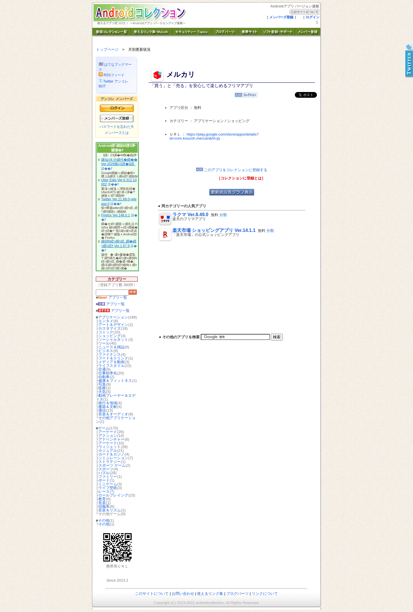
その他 (103, 520)
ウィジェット (109, 447)
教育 (102, 499)
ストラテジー (109, 462)
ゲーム (103, 428)
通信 (102, 410)
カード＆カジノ (111, 454)
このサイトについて (152, 593)
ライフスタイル (111, 365)
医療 (102, 388)
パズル (104, 473)
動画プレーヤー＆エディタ (116, 397)
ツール (104, 343)
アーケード (107, 432)
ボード (104, 480)
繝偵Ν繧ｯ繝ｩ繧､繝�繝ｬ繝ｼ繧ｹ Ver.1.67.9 (119, 243)
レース (104, 491)
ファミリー (107, 476)
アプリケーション (113, 317)
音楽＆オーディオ (113, 414)
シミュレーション (113, 458)
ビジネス (105, 351)
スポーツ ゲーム (112, 465)
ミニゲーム (107, 484)
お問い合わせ (183, 593)
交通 (102, 369)
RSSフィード (111, 75)
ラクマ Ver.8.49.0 (190, 214)
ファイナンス (109, 354)
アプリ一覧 (112, 297)
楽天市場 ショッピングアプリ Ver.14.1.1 (214, 230)
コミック (105, 332)
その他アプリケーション (116, 420)
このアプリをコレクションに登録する (232, 170)
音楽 (102, 502)
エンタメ (105, 321)
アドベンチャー (111, 439)
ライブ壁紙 (107, 488)
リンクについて (265, 593)
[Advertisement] (232, 154)
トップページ (107, 49)
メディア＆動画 (111, 362)
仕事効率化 (107, 373)
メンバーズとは (117, 133)
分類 (223, 215)
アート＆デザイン (113, 324)
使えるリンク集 (210, 593)
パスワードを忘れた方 (117, 127)
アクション (107, 435)
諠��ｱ (106, 168)
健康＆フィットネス (115, 380)
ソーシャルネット (113, 339)
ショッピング (109, 336)
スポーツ (105, 469)
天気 (102, 392)
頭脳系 (104, 506)
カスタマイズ (109, 328)
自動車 (104, 377)
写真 (102, 384)
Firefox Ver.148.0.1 (115, 215)
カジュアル (107, 450)
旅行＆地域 (107, 403)
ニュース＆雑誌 (111, 347)
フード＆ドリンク (113, 358)
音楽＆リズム (109, 510)
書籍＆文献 (107, 406)
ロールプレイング (113, 495)
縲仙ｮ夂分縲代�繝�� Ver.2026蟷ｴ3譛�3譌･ (119, 162)
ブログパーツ (237, 593)
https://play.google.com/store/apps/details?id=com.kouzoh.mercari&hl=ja (214, 136)
